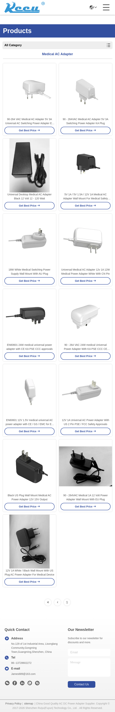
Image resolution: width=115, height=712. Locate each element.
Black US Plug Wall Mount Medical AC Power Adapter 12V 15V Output (29, 497)
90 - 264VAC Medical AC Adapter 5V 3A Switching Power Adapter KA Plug (85, 121)
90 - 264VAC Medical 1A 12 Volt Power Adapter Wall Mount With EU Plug (85, 497)
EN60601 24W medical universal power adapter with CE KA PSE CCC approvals (29, 346)
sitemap (28, 703)
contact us (81, 684)
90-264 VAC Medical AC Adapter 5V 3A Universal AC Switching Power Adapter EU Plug (29, 121)
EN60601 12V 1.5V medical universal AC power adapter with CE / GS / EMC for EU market (29, 422)
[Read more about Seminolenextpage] (48, 602)
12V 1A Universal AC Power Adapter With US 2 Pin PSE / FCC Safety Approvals (85, 422)
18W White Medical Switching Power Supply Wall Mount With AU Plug (30, 271)
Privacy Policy (13, 703)
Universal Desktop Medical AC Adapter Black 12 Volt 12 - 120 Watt (29, 196)
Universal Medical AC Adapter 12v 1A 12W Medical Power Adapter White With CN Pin (85, 271)
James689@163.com (23, 673)
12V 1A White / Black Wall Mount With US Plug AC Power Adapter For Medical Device (29, 572)
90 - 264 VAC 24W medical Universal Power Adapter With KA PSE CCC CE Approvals (85, 347)
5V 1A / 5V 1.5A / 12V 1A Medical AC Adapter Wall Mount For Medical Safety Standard (85, 196)
